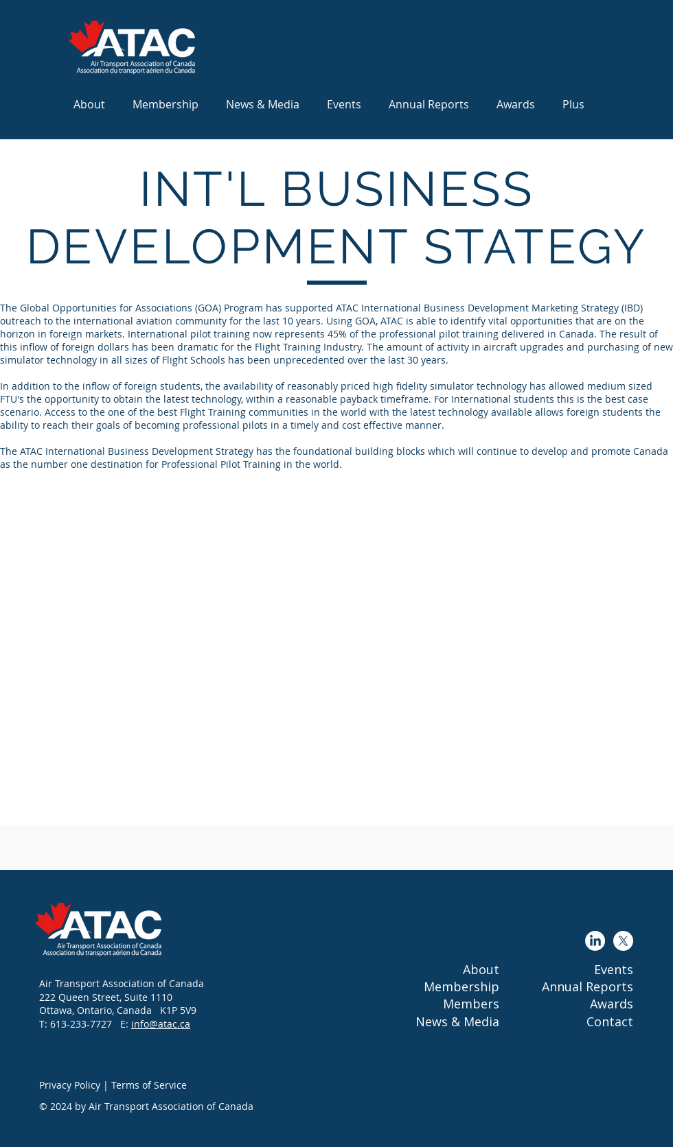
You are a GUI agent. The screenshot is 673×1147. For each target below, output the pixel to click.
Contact (609, 1021)
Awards (611, 1003)
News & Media (457, 1021)
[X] (623, 941)
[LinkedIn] (595, 941)
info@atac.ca (160, 1023)
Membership (461, 986)
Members (471, 1003)
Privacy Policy (69, 1084)
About (481, 969)
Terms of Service (149, 1084)
